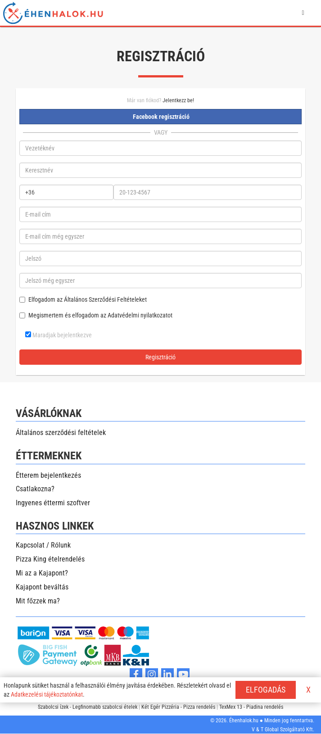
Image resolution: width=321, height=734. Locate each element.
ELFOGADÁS (265, 689)
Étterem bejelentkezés (48, 475)
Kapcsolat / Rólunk (43, 545)
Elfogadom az (83, 299)
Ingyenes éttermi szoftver (53, 502)
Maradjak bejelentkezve (58, 335)
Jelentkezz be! (178, 100)
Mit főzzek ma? (38, 601)
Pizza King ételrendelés (50, 559)
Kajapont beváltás (42, 587)
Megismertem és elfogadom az (95, 315)
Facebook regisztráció (160, 116)
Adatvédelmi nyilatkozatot (140, 315)
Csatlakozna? (35, 489)
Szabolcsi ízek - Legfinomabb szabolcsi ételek (87, 707)
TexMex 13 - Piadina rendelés (251, 707)
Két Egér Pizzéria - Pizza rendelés (178, 707)
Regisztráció (160, 357)
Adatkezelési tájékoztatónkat (47, 694)
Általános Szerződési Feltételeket (105, 299)
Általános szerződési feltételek (61, 432)
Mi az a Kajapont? (42, 573)
